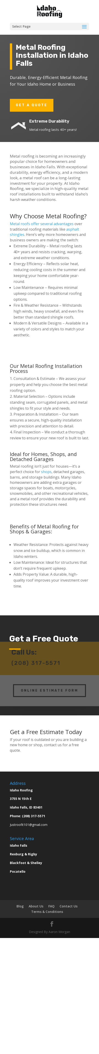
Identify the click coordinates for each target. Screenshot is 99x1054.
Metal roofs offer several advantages (42, 223)
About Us (36, 906)
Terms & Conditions (47, 911)
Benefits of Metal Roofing (40, 526)
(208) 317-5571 (33, 816)
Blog (20, 906)
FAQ (51, 906)
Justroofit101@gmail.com (28, 824)
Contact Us (68, 906)
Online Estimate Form (49, 688)
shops (46, 471)
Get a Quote (31, 105)
